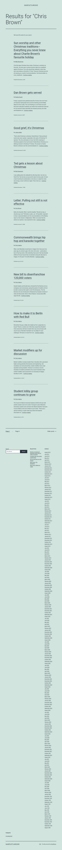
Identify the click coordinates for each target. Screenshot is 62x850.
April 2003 (47, 718)
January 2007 (48, 630)
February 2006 (48, 651)
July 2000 (47, 782)
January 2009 (48, 583)
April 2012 (47, 507)
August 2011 (47, 522)
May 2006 (47, 645)
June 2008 (47, 597)
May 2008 (47, 598)
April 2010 (47, 553)
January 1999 (48, 817)
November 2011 (48, 516)
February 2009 (48, 581)
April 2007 (47, 624)
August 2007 (47, 616)
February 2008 (48, 604)
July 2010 (47, 548)
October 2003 (48, 706)
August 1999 (47, 804)
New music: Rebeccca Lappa (35, 466)
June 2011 (47, 526)
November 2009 (48, 563)
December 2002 (48, 726)
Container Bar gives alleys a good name (36, 457)
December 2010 (48, 538)
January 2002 (48, 747)
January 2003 (48, 724)
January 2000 (48, 794)
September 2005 (48, 661)
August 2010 (47, 546)
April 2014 (47, 460)
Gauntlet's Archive (31, 5)
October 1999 (48, 800)
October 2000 (48, 776)
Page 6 (17, 431)
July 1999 (47, 806)
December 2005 (48, 655)
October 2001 (48, 753)
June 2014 (47, 456)
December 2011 (48, 514)
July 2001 (47, 759)
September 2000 (48, 778)
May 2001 (47, 763)
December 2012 (48, 491)
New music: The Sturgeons (33, 463)
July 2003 (47, 712)
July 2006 (47, 641)
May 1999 (47, 810)
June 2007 (47, 620)
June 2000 (47, 784)
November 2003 (48, 704)
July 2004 (47, 688)
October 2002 (48, 729)
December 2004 (48, 679)
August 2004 (47, 686)
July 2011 (47, 524)
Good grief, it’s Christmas (29, 128)
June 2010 (47, 550)
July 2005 (47, 665)
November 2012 (48, 493)
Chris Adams (18, 245)
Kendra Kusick (18, 97)
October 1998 (48, 823)
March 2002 (47, 743)
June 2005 (47, 667)
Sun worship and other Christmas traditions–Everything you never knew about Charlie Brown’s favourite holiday (30, 50)
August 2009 (47, 569)
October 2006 (48, 636)
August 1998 (47, 827)
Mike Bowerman (19, 61)
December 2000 (48, 772)
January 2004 (48, 700)
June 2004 (47, 690)
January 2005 (48, 677)
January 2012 (48, 512)
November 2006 (48, 634)
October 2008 (48, 589)
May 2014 (47, 458)
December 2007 (48, 608)
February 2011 (48, 534)
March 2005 (47, 673)
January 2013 (48, 489)
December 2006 (48, 632)
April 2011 (47, 530)
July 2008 (47, 595)
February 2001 (48, 769)
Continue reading (27, 75)
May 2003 (47, 716)
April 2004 (47, 694)
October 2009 (48, 565)
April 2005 (47, 671)
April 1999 (47, 812)
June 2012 (47, 503)
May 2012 (47, 505)
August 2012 (47, 499)
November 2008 (48, 587)
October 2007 (48, 612)
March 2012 (47, 509)
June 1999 (47, 808)
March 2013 (47, 485)
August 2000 (47, 780)
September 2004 (48, 684)
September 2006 (48, 638)
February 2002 (48, 745)
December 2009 (48, 561)
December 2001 (48, 749)
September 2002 (48, 731)
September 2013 (48, 473)
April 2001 (47, 765)
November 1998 (48, 821)
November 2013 (48, 469)
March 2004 (47, 696)
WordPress (53, 844)
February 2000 (48, 792)
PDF (40, 844)
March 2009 (47, 579)
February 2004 (48, 698)
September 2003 (48, 708)
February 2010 (48, 557)
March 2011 (47, 532)
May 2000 (47, 786)
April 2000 (47, 788)
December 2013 (48, 467)
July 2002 (47, 735)
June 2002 (47, 737)
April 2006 (47, 647)
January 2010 (48, 559)
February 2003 (48, 722)
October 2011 (48, 518)
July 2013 (47, 477)
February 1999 (48, 815)
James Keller (18, 132)
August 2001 (47, 757)
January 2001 (48, 770)
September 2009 (48, 567)
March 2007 (47, 626)
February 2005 (48, 675)
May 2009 (47, 575)
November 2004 (48, 681)
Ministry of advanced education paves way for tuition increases (35, 453)
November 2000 (48, 774)
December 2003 (48, 702)
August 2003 (47, 710)
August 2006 (47, 640)
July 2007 (47, 618)
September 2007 (48, 614)
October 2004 (48, 683)
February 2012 (48, 510)
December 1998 (48, 819)
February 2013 (48, 487)
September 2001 (48, 755)
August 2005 (47, 663)
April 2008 (47, 600)
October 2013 (48, 471)
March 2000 (47, 790)
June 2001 (47, 761)
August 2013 (47, 475)
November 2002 (48, 727)
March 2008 (47, 602)
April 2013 (47, 483)
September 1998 (48, 825)
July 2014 (47, 454)
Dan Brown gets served (28, 92)
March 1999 (47, 813)
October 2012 (48, 495)
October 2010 (48, 542)
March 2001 (47, 767)
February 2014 (48, 464)
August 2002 (47, 733)
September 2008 (48, 591)
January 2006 (48, 653)
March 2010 (47, 555)
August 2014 (47, 452)
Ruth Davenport (19, 171)
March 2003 (47, 720)
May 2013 (47, 481)
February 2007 (48, 628)
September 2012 (48, 497)
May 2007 (47, 622)
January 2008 (48, 606)
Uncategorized (9, 836)
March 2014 (47, 462)
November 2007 (48, 610)
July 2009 (47, 571)
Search (7, 449)
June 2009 (47, 573)
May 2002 (47, 739)
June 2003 (47, 714)
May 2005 (47, 669)
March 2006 (47, 649)
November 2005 (48, 657)
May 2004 (47, 692)
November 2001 (48, 751)
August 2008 (47, 593)
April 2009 (47, 577)
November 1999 (48, 798)
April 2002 (47, 741)
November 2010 (48, 540)
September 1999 (48, 802)
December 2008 (48, 585)
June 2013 (47, 479)
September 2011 (48, 520)
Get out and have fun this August (35, 460)
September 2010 (48, 544)
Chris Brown (18, 208)
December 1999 (48, 796)
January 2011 (48, 536)
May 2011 (47, 528)
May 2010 (47, 552)
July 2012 (47, 501)
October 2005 (48, 659)
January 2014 (48, 466)
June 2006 (47, 643)
